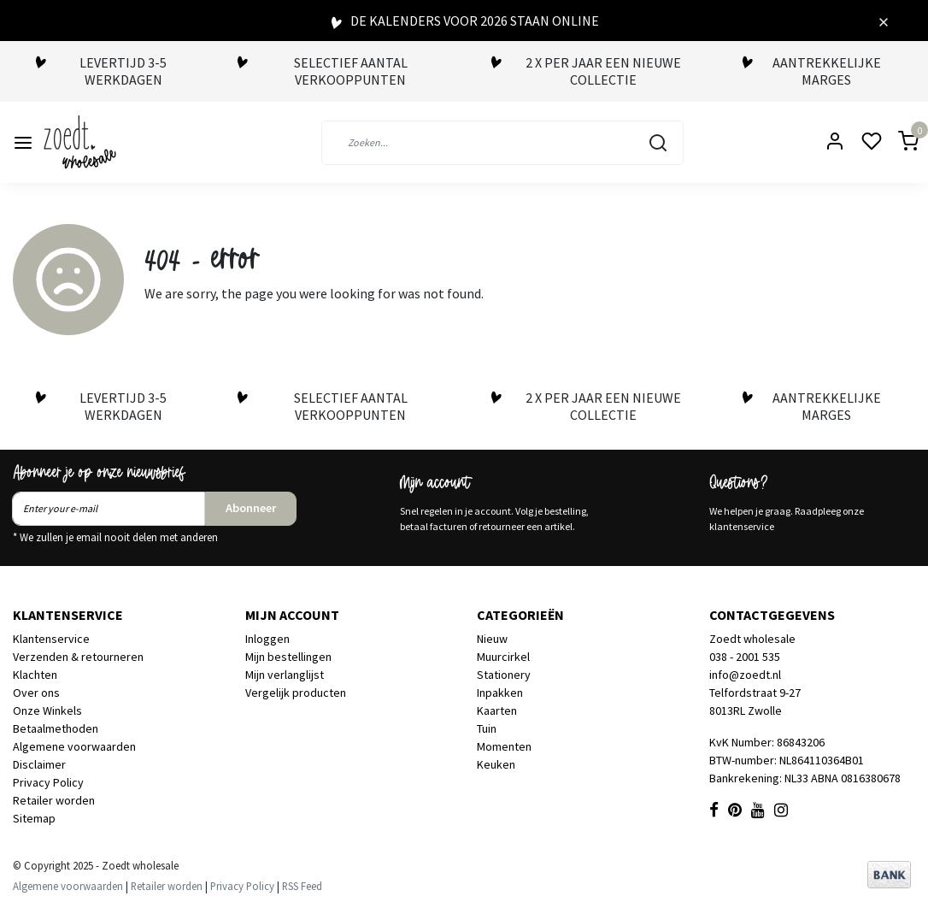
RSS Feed (302, 886)
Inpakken (500, 692)
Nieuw (492, 638)
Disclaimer (39, 764)
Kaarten (497, 710)
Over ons (36, 692)
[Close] (883, 20)
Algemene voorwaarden (74, 746)
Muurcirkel (503, 656)
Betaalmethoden (55, 728)
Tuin (486, 728)
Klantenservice (51, 638)
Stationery (504, 674)
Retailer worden (54, 800)
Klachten (35, 674)
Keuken (496, 764)
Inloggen (267, 638)
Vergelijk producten (295, 692)
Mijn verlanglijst (284, 674)
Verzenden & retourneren (78, 656)
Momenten (504, 746)
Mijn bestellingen (288, 656)
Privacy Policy (48, 782)
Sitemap (34, 818)
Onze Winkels (47, 710)
